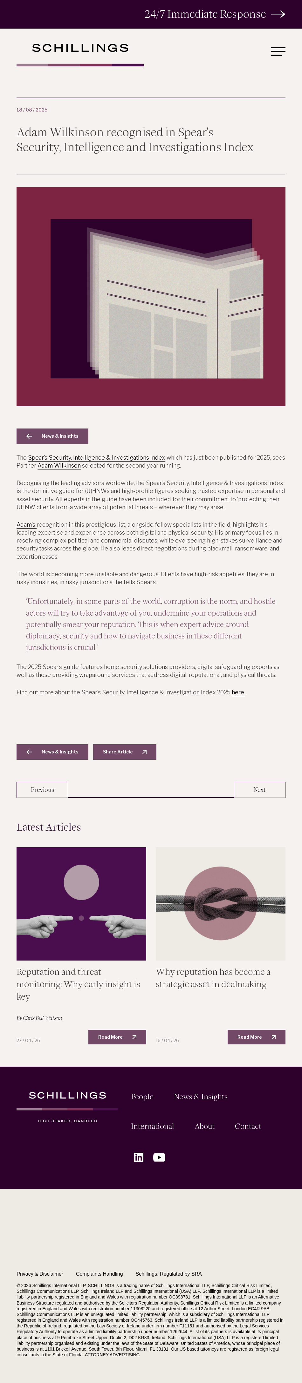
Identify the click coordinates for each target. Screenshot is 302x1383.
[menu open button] (278, 51)
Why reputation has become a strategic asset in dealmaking (213, 978)
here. (238, 692)
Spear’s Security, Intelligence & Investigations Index (96, 457)
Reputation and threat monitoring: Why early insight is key (78, 984)
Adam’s (27, 524)
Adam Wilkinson (59, 465)
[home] (80, 55)
